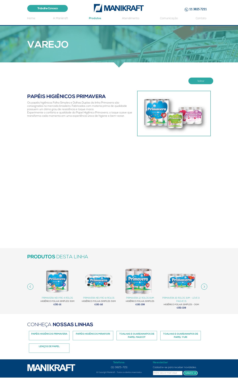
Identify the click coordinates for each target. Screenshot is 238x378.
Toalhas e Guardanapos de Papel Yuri (180, 336)
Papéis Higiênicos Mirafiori (93, 334)
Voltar (200, 81)
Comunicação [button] (169, 18)
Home (31, 18)
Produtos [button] (95, 18)
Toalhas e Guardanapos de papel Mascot (136, 336)
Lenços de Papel (49, 346)
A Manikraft (60, 18)
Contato (201, 18)
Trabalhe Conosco (47, 8)
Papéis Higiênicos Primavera (49, 334)
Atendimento (130, 18)
